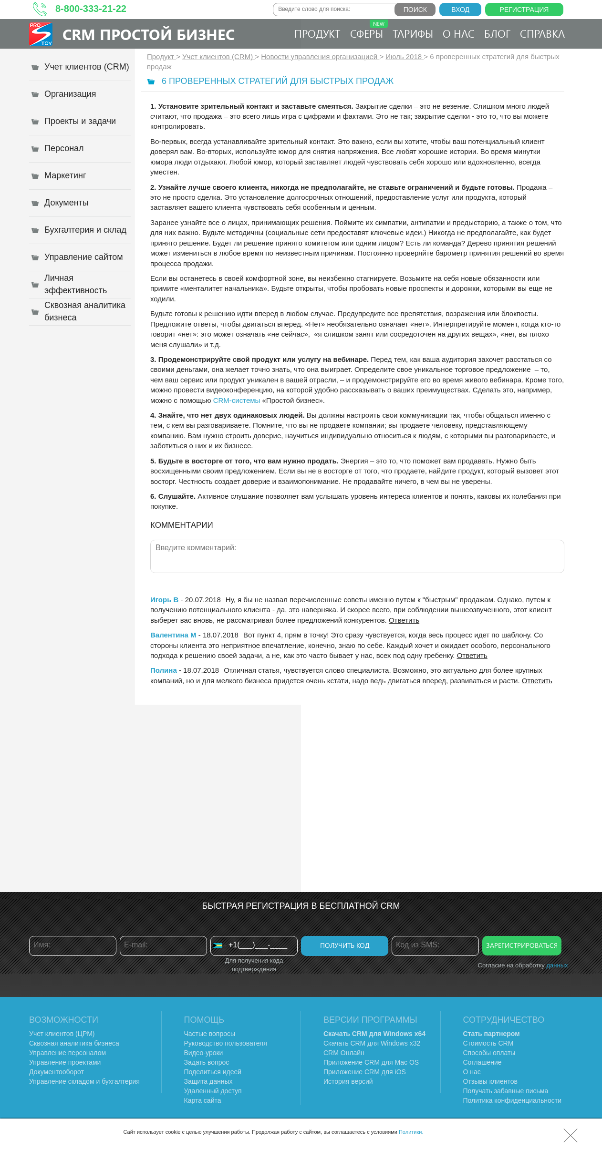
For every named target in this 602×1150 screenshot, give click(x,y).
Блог (497, 33)
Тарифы (413, 33)
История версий (348, 1081)
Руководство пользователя (225, 1043)
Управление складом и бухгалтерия (84, 1081)
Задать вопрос (206, 1062)
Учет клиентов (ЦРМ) (62, 1033)
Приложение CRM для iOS (364, 1072)
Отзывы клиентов (490, 1081)
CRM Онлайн (343, 1053)
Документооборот (56, 1072)
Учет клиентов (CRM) (218, 56)
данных (557, 965)
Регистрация (524, 9)
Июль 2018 (404, 56)
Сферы (369, 30)
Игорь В (164, 600)
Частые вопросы (210, 1033)
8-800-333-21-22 (90, 8)
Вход (460, 9)
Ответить (404, 620)
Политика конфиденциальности (512, 1100)
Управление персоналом (67, 1053)
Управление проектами (65, 1062)
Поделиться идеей (213, 1072)
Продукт (317, 33)
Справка (542, 33)
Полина (163, 670)
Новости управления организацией (320, 56)
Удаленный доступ (213, 1091)
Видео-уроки (203, 1053)
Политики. (411, 1132)
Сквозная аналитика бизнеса (74, 1043)
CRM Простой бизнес (148, 34)
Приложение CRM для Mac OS (371, 1062)
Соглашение (482, 1062)
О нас (459, 33)
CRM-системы (236, 400)
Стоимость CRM (488, 1043)
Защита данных (208, 1081)
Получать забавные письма (506, 1091)
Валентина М (173, 635)
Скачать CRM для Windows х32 (371, 1043)
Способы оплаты (489, 1053)
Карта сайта (202, 1100)
